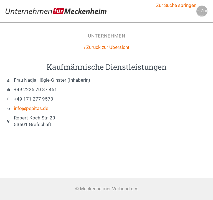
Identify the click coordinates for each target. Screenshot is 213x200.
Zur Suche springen (176, 5)
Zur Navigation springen (201, 12)
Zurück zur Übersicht (108, 47)
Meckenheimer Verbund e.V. (56, 11)
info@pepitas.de (31, 108)
